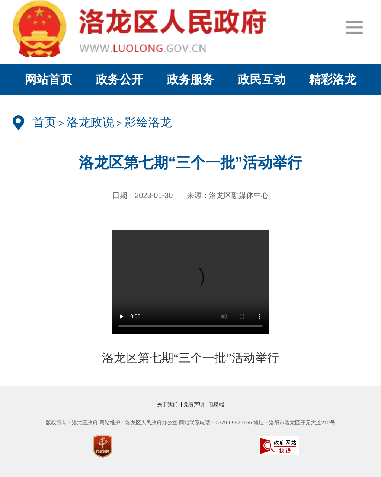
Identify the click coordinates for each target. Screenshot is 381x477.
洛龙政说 (90, 122)
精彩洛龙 (332, 79)
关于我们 (169, 404)
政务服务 (190, 79)
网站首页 (48, 79)
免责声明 (194, 404)
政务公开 (119, 79)
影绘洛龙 (148, 122)
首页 (44, 122)
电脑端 (216, 404)
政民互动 (261, 79)
